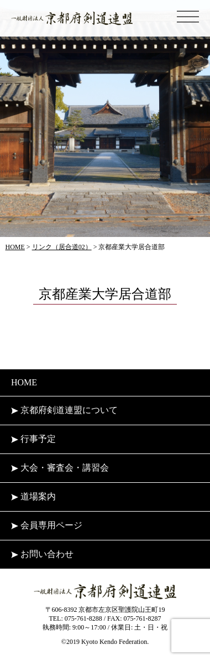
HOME (24, 382)
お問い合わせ (42, 554)
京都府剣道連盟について (64, 410)
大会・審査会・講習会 (60, 467)
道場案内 (33, 496)
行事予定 (33, 439)
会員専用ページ (46, 525)
